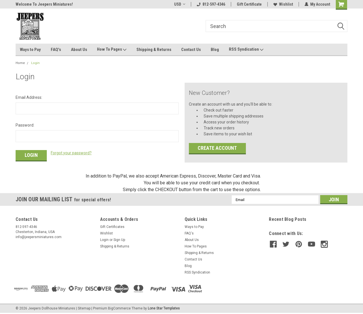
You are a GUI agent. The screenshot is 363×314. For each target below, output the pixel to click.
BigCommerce (119, 308)
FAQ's (56, 49)
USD (179, 4)
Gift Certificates (112, 227)
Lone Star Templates (164, 308)
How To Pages (111, 49)
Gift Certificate (249, 4)
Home (20, 63)
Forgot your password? (71, 153)
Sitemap (84, 308)
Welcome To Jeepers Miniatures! (44, 4)
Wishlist (283, 4)
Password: (25, 125)
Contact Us (191, 49)
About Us (79, 49)
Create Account (217, 148)
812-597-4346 (211, 4)
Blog (215, 49)
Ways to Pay (30, 49)
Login (35, 63)
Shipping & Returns (153, 49)
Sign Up (119, 240)
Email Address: (29, 97)
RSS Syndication (246, 49)
